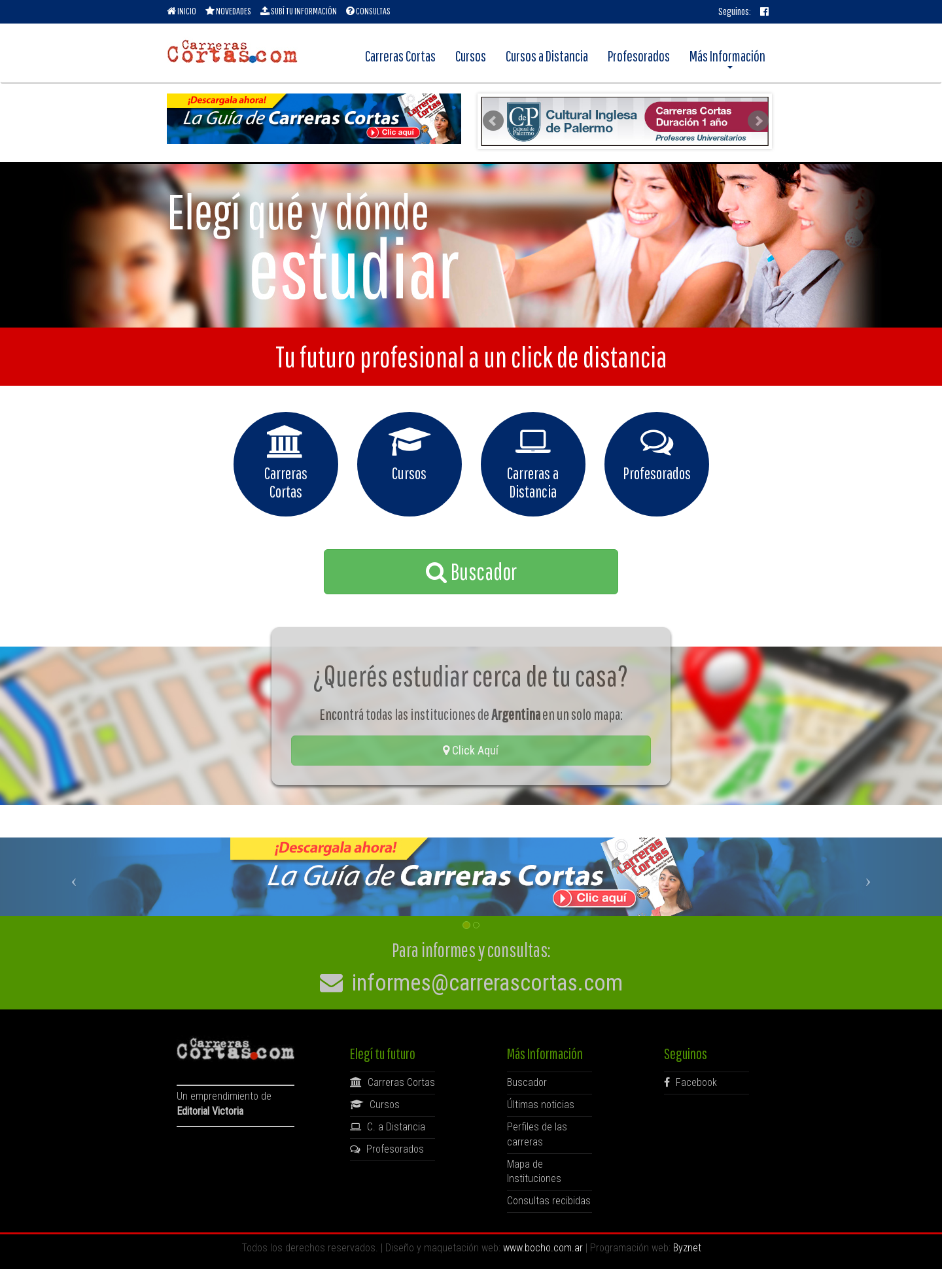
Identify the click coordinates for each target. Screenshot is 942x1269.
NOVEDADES (228, 10)
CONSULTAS (368, 10)
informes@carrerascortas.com (471, 983)
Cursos (470, 56)
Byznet (687, 1248)
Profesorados (639, 56)
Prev (493, 120)
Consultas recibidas (549, 1200)
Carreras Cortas (400, 56)
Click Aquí (470, 750)
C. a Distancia (387, 1127)
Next (758, 120)
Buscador (471, 571)
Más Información (727, 58)
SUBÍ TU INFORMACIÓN (298, 10)
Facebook (690, 1082)
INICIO (181, 10)
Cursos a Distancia (547, 56)
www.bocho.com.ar (543, 1248)
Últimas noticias (540, 1104)
